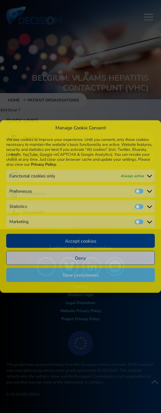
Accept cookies (80, 241)
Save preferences (80, 275)
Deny (80, 258)
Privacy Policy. (44, 164)
